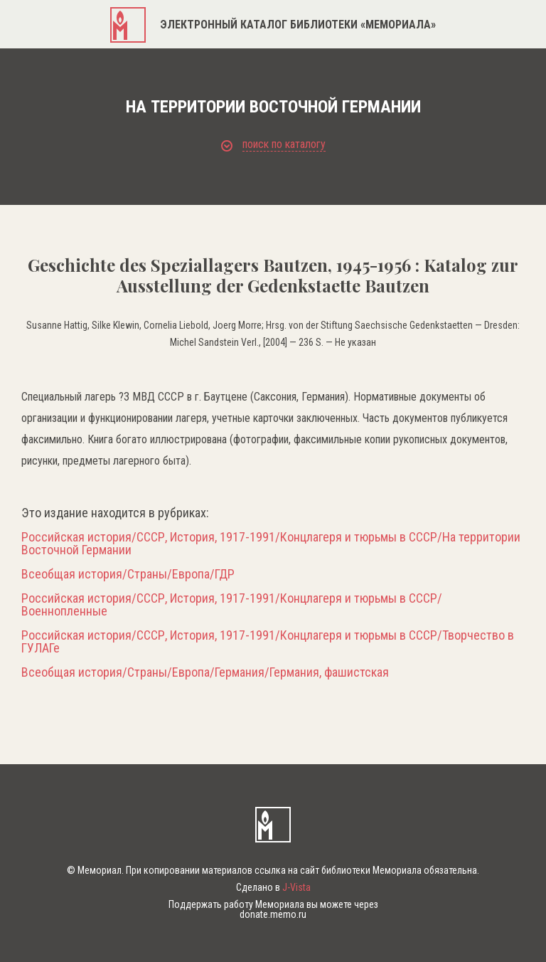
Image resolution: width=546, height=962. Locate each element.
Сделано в (273, 887)
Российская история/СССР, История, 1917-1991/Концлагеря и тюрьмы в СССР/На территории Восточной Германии (270, 543)
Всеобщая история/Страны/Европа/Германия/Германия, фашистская (205, 672)
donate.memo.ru (273, 914)
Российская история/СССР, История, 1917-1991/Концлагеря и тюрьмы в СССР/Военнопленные (231, 605)
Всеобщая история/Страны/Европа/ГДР (128, 574)
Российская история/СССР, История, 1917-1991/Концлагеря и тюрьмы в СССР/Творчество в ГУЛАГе (267, 642)
